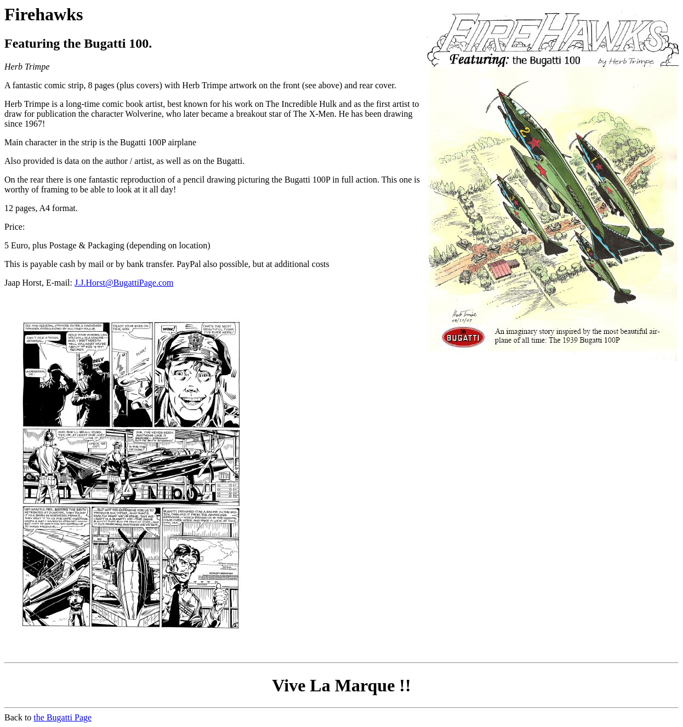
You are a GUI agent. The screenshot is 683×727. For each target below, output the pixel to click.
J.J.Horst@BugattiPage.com (124, 282)
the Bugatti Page (62, 717)
